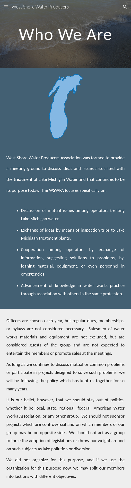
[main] (65, 34)
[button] (6, 6)
